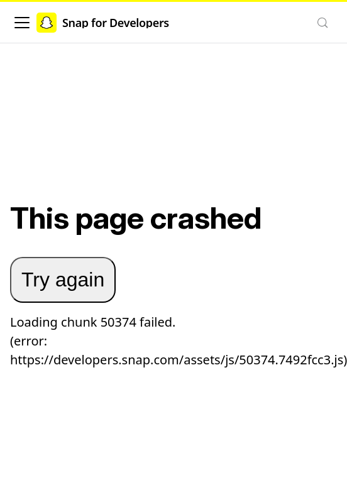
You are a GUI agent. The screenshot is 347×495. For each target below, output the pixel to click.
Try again (62, 279)
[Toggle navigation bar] (22, 22)
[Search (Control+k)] (322, 22)
